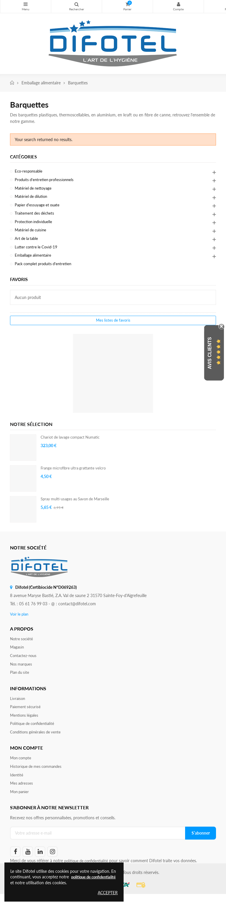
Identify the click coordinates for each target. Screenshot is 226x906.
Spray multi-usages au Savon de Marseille (78, 504)
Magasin (17, 653)
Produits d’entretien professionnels (46, 180)
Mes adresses (22, 794)
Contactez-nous (24, 662)
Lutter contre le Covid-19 (37, 251)
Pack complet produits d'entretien (45, 268)
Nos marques (22, 671)
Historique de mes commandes (38, 777)
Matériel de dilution (32, 198)
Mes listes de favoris (113, 326)
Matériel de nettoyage (34, 189)
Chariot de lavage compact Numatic (73, 443)
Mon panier (20, 803)
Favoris (19, 284)
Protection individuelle (35, 224)
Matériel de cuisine (32, 233)
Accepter (108, 892)
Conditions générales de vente (37, 741)
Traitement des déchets (35, 215)
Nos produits (25, 4)
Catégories (24, 157)
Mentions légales (25, 724)
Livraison (18, 706)
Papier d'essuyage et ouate (39, 207)
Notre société (22, 644)
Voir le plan (20, 619)
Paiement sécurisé (26, 715)
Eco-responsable (29, 171)
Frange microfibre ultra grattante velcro (76, 474)
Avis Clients (209, 353)
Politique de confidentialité (34, 733)
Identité (17, 785)
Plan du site (20, 680)
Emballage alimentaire (34, 260)
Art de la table (27, 242)
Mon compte (178, 4)
